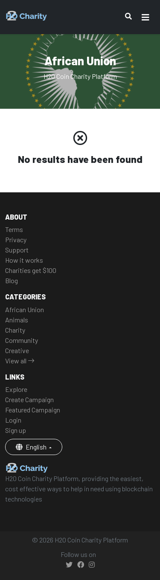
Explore (16, 389)
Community (21, 340)
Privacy (15, 239)
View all (20, 361)
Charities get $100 (30, 270)
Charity (15, 330)
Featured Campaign (32, 410)
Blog (11, 280)
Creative (17, 350)
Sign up (15, 430)
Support (17, 250)
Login (13, 420)
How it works (24, 260)
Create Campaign (29, 399)
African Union (24, 309)
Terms (14, 229)
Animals (16, 320)
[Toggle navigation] (145, 17)
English (32, 447)
